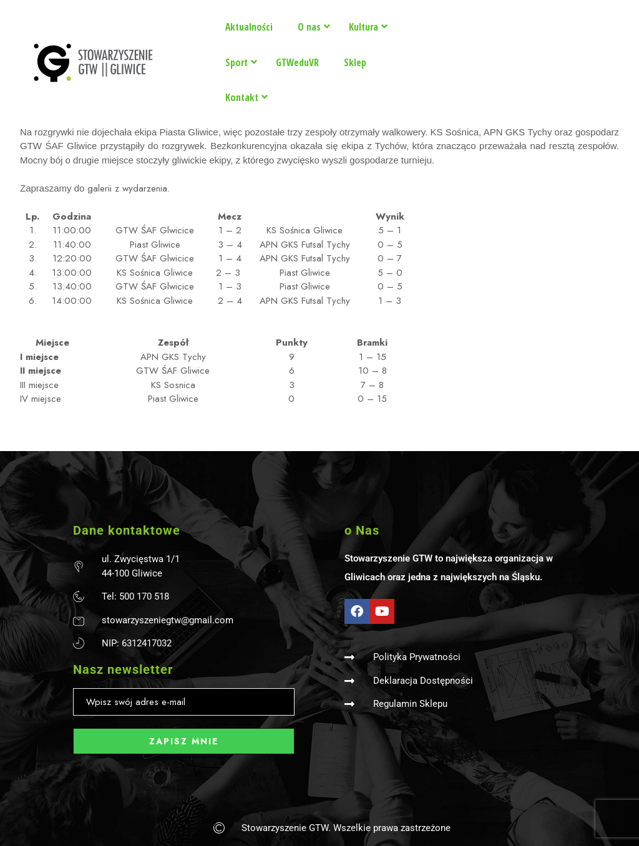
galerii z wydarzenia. (127, 188)
